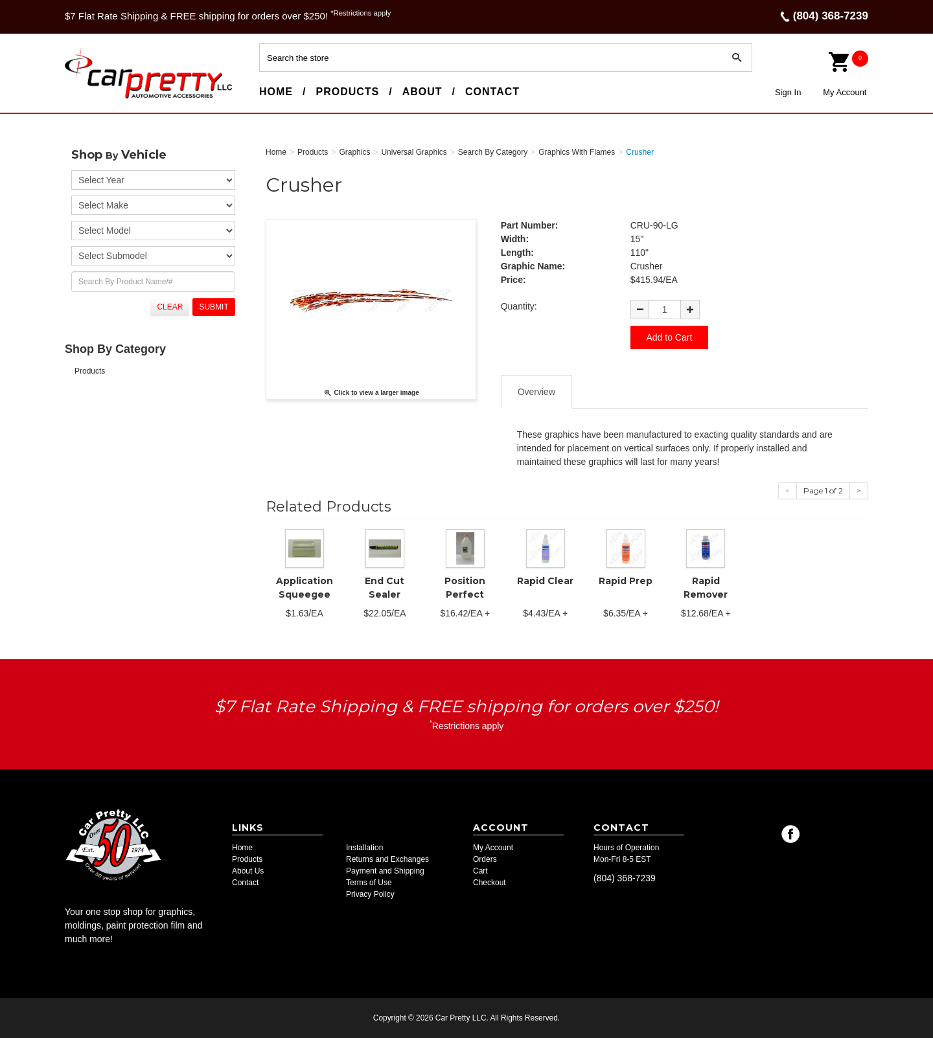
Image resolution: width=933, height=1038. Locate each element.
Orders (485, 859)
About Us (248, 870)
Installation (364, 847)
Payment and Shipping (385, 870)
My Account (844, 92)
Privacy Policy (370, 894)
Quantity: (519, 306)
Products (347, 91)
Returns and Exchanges (387, 859)
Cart (480, 870)
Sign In (788, 92)
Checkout (489, 882)
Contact (492, 91)
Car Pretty (88, 97)
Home (276, 91)
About (422, 91)
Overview (536, 392)
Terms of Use (369, 882)
